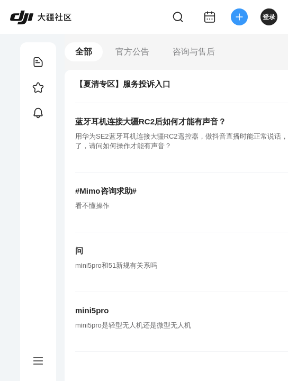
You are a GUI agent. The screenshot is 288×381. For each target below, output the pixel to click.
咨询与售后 (194, 51)
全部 (83, 51)
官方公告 (132, 51)
